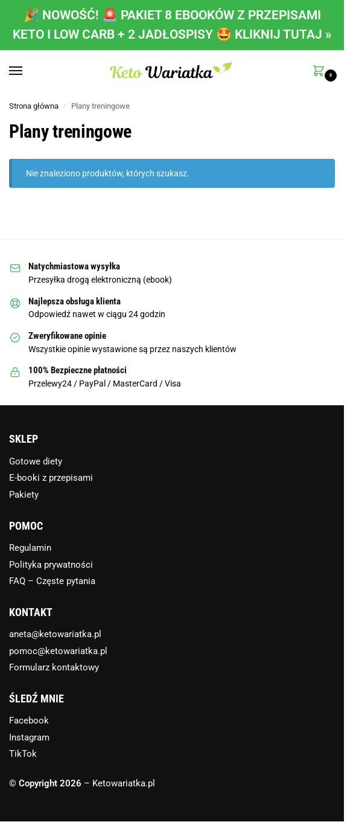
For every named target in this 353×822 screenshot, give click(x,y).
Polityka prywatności (51, 564)
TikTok (23, 753)
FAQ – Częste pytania (52, 581)
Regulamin (30, 547)
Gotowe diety (35, 461)
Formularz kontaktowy (54, 667)
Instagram (29, 737)
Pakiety (24, 494)
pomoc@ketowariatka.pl (58, 651)
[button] (321, 72)
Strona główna (34, 106)
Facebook (29, 720)
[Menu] (27, 71)
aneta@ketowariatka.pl (55, 634)
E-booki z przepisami (51, 477)
